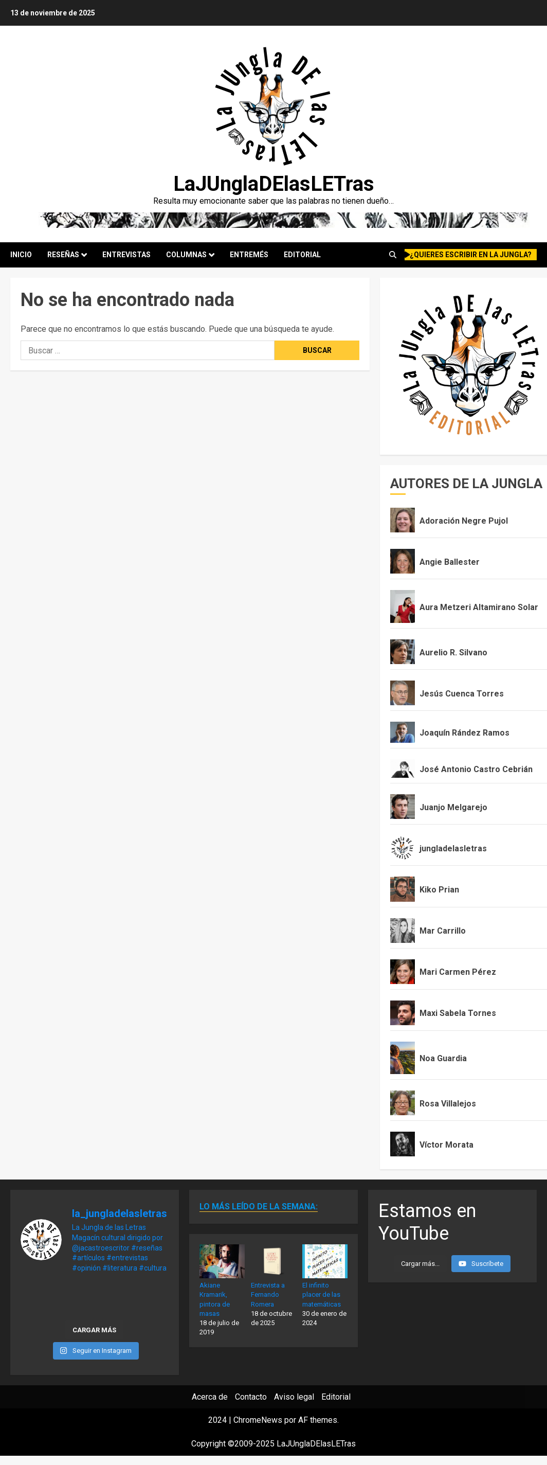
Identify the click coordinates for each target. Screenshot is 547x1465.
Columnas (186, 255)
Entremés (249, 255)
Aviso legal (294, 1397)
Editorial (302, 255)
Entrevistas (126, 255)
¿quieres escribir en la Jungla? (468, 255)
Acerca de (210, 1397)
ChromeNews (257, 1420)
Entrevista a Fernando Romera (268, 1294)
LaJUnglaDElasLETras (273, 184)
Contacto (251, 1397)
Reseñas (63, 255)
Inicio (21, 255)
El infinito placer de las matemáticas (321, 1294)
